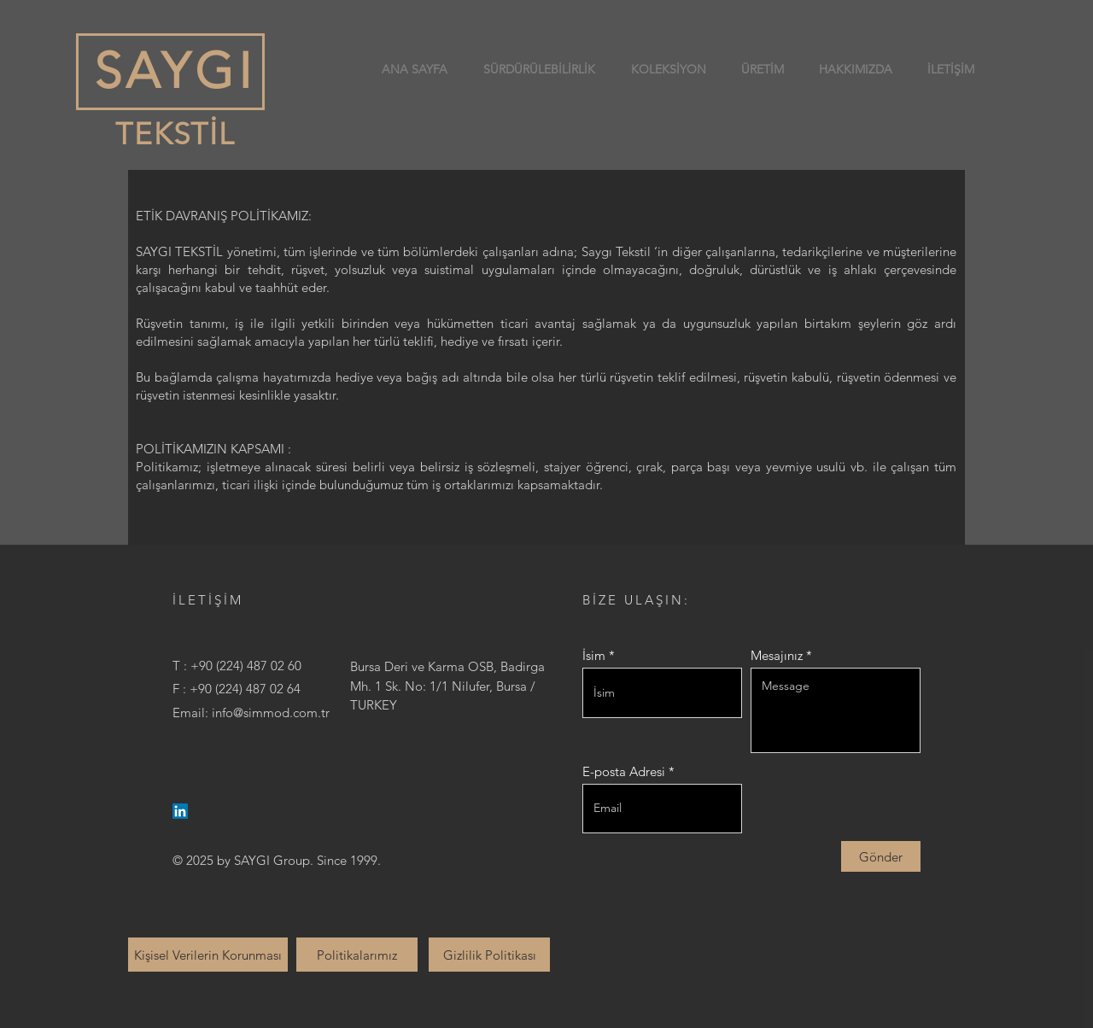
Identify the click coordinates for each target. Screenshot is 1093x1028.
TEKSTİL (171, 133)
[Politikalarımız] (357, 954)
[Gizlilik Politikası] (489, 954)
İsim (593, 655)
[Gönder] (881, 856)
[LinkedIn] (180, 811)
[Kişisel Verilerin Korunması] (208, 954)
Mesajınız (777, 655)
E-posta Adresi (623, 771)
